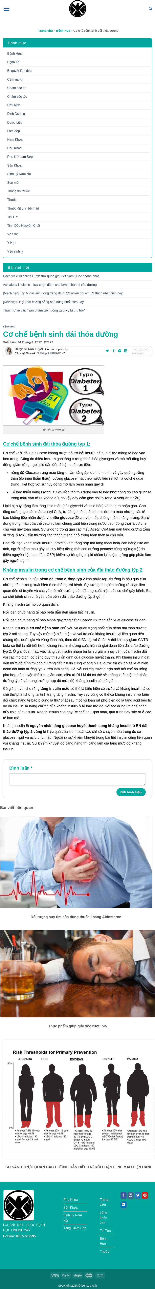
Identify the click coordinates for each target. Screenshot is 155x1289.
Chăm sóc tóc (17, 96)
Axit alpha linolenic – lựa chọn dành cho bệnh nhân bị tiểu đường (50, 284)
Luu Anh (91, 1285)
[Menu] (6, 8)
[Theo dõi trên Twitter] (138, 1195)
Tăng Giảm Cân (74, 1228)
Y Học (11, 242)
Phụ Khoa (14, 148)
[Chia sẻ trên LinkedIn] (126, 351)
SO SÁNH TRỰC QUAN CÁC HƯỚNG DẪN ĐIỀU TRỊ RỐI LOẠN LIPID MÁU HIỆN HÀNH (79, 1167)
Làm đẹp (13, 131)
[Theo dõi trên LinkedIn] (123, 1204)
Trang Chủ (104, 1202)
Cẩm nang (14, 79)
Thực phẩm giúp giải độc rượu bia (77, 1026)
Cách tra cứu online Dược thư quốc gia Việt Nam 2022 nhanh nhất (51, 276)
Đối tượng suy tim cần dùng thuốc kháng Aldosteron (76, 917)
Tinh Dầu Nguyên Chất (23, 225)
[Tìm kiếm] (150, 9)
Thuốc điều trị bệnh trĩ (23, 208)
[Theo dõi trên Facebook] (123, 1195)
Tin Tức (12, 217)
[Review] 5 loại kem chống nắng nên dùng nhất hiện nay (43, 302)
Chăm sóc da (16, 88)
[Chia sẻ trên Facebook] (113, 351)
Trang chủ (45, 30)
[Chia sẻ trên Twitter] (107, 351)
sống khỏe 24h (103, 1218)
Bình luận (20, 768)
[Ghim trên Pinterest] (119, 351)
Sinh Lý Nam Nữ (19, 174)
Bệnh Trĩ (13, 62)
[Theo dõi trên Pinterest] (145, 1195)
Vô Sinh (13, 234)
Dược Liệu (14, 122)
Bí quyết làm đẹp (19, 70)
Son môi (13, 182)
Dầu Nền (13, 105)
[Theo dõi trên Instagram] (131, 1195)
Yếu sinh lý (15, 251)
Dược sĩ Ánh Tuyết (29, 349)
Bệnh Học (63, 30)
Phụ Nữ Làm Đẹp (20, 156)
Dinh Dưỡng (16, 113)
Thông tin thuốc (18, 191)
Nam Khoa (15, 139)
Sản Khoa (14, 165)
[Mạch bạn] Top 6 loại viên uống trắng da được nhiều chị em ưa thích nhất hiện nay (63, 293)
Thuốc (12, 199)
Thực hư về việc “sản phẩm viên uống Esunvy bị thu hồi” (44, 310)
